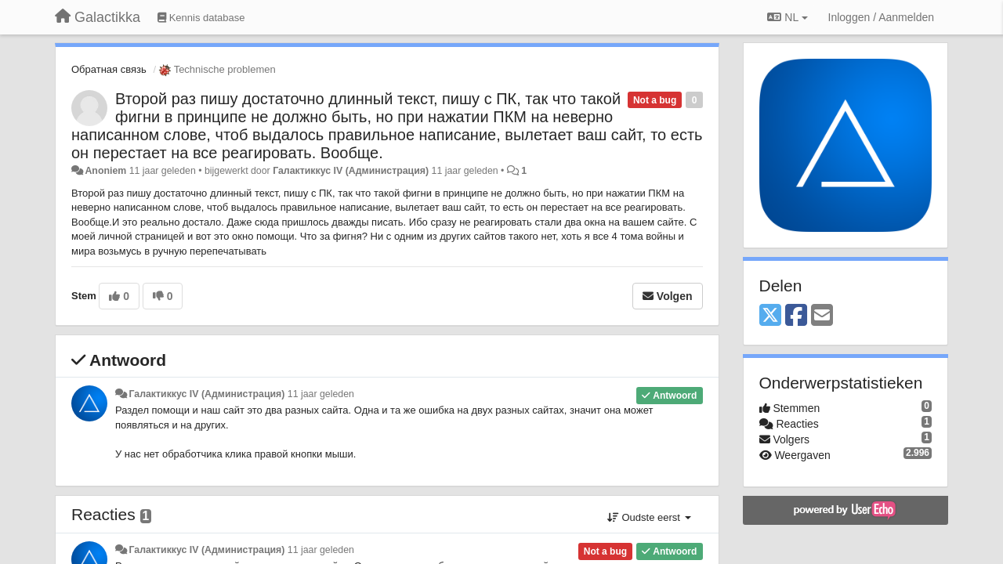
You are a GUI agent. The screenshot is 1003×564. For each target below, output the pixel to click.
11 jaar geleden (321, 394)
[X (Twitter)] (770, 316)
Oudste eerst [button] (649, 517)
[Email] (822, 316)
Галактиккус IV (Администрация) (351, 170)
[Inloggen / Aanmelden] (881, 17)
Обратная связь (109, 69)
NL (787, 17)
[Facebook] (796, 316)
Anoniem (105, 170)
